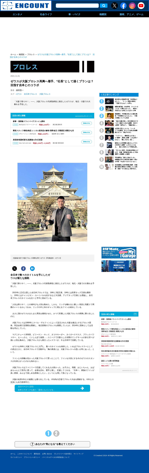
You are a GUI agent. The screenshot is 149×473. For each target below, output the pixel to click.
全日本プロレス (30, 94)
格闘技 (103, 14)
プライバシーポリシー (32, 457)
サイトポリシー (16, 457)
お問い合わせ (47, 454)
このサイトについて (24, 454)
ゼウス (19, 94)
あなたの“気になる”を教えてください (52, 444)
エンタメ (17, 14)
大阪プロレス (45, 94)
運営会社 (37, 454)
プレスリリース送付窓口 (63, 454)
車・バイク (74, 14)
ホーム (12, 454)
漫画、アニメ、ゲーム (132, 14)
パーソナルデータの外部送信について (56, 457)
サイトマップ (78, 454)
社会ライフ (46, 14)
